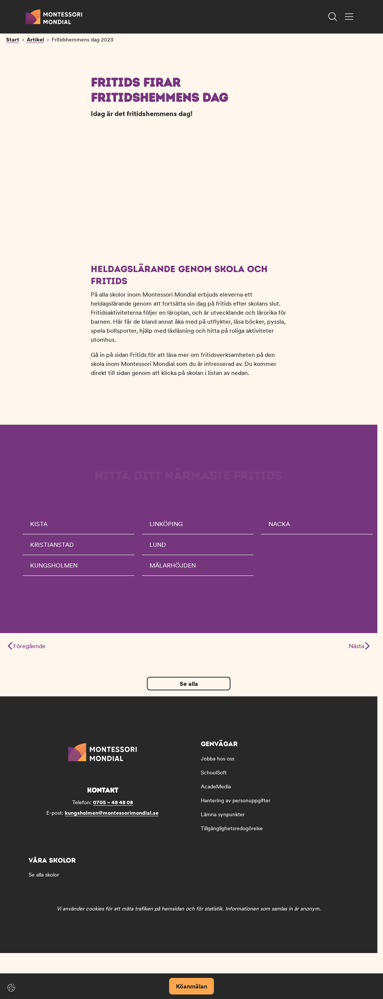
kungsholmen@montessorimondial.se (112, 817)
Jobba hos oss (217, 762)
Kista (38, 528)
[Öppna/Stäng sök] (332, 16)
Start (12, 91)
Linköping (166, 528)
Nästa (359, 650)
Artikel (35, 91)
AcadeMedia (216, 790)
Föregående (27, 650)
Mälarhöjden (173, 569)
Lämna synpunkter (223, 818)
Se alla (189, 687)
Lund (158, 548)
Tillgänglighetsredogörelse (232, 832)
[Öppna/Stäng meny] (349, 16)
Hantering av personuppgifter (235, 804)
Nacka (279, 528)
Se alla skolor (44, 878)
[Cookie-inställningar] (11, 987)
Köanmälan (191, 986)
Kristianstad (52, 548)
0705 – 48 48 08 (113, 806)
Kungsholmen (54, 569)
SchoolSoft (214, 776)
